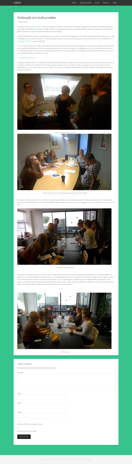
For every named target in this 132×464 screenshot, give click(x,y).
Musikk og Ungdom (36, 27)
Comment (20, 372)
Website (19, 412)
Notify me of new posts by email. (26, 431)
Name (19, 393)
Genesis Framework (73, 459)
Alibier (17, 2)
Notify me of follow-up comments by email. (29, 424)
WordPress (83, 459)
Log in (89, 459)
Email (19, 403)
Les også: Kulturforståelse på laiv (27, 58)
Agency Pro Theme (58, 459)
